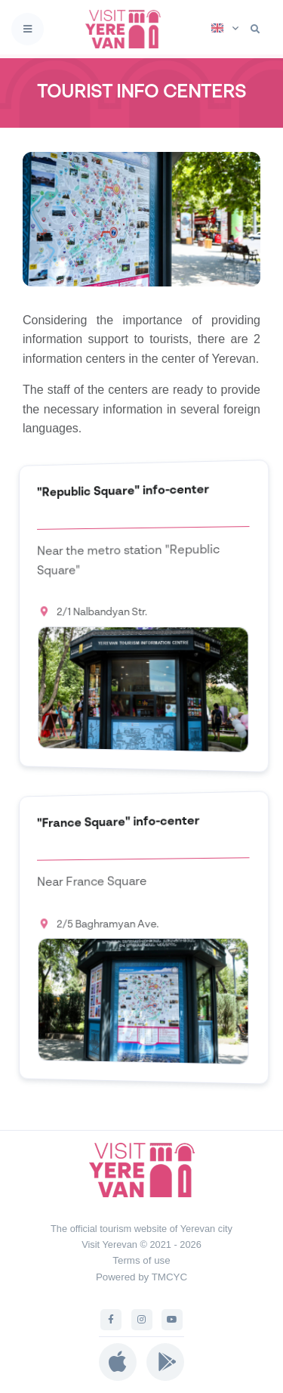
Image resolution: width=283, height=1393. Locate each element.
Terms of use (141, 1260)
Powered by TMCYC (141, 1277)
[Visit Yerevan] (127, 29)
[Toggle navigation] (27, 29)
